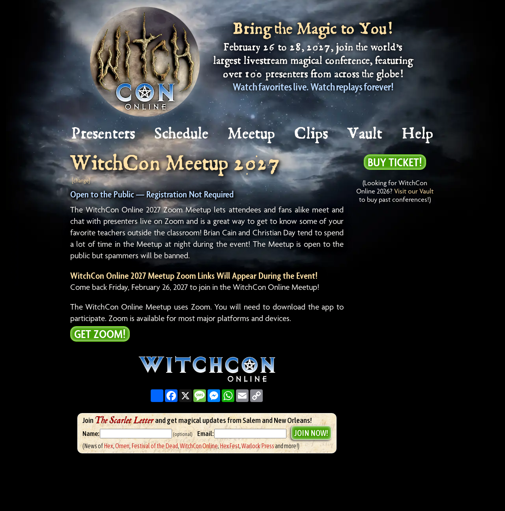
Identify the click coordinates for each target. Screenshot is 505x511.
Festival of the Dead (154, 445)
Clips (311, 134)
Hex (108, 445)
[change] (81, 180)
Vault (365, 134)
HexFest (229, 445)
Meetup (251, 134)
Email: (205, 434)
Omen (122, 445)
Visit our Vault (414, 191)
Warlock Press (257, 445)
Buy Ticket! (395, 161)
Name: (90, 434)
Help (418, 134)
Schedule (182, 134)
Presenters (103, 134)
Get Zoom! (100, 333)
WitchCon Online (199, 445)
